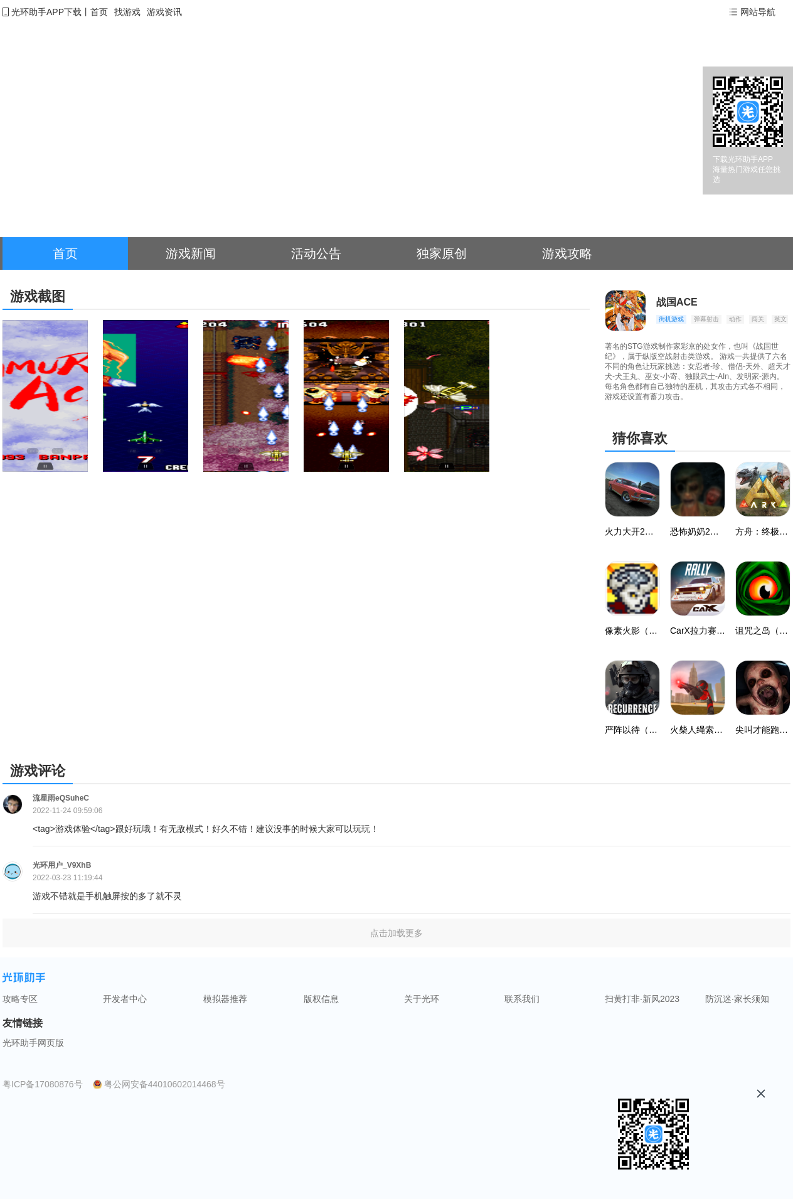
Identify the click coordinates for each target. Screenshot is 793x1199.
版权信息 (321, 998)
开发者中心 (125, 998)
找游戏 (127, 12)
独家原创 (442, 253)
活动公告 (316, 253)
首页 (99, 12)
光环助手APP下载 (46, 12)
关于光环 (421, 998)
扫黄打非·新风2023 (642, 998)
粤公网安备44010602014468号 (164, 1084)
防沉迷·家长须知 (737, 998)
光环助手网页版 (33, 1042)
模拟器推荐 (225, 998)
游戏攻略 (567, 253)
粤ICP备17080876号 (43, 1084)
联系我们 (522, 998)
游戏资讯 (164, 12)
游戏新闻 (191, 253)
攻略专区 (20, 998)
